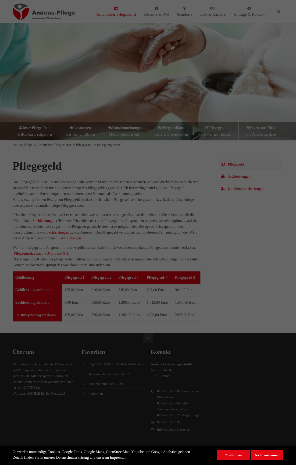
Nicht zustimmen (267, 455)
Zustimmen (233, 455)
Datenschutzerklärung (72, 457)
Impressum (118, 457)
